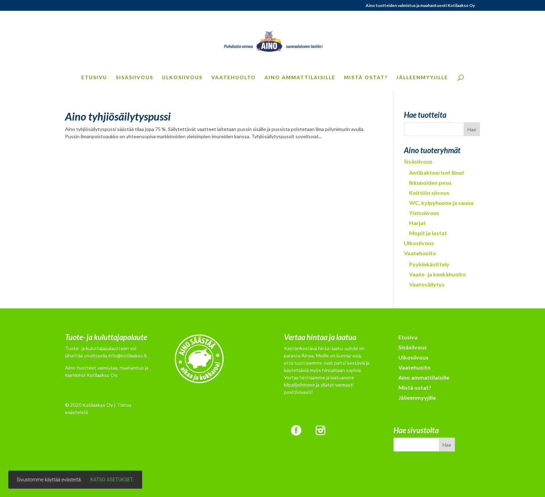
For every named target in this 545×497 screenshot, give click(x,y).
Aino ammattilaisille (300, 77)
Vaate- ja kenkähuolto (437, 274)
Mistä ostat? (366, 77)
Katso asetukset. (112, 479)
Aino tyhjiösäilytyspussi (118, 116)
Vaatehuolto (233, 77)
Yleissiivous (424, 212)
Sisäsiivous (134, 77)
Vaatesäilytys (427, 284)
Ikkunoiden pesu (430, 182)
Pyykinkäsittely (429, 264)
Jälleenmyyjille (422, 77)
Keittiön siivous (429, 192)
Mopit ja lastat (428, 233)
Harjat (417, 222)
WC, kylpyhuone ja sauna (441, 202)
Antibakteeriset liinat (436, 172)
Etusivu (94, 77)
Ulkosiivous (182, 77)
